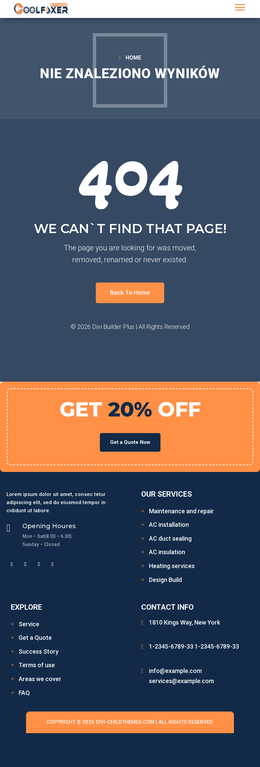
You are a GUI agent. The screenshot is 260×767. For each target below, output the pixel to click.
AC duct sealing (170, 538)
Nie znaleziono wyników (130, 74)
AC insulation (167, 552)
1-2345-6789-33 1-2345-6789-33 (194, 646)
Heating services (172, 565)
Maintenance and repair (181, 511)
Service (29, 624)
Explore (26, 607)
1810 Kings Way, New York (184, 622)
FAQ (24, 692)
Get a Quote (35, 637)
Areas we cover (40, 678)
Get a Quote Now (130, 442)
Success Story (39, 651)
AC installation (169, 524)
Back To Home (130, 292)
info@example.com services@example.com (181, 676)
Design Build (165, 579)
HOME (133, 57)
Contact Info (167, 607)
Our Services (166, 494)
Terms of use (37, 665)
